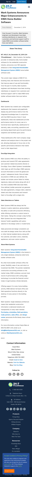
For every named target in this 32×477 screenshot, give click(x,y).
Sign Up (8, 1)
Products (16, 414)
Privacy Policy (8, 474)
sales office (15, 315)
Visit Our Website (19, 362)
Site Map (25, 474)
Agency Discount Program (16, 419)
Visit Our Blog (17, 365)
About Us (16, 431)
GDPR (20, 466)
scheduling (12, 312)
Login (13, 1)
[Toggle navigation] (29, 7)
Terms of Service (17, 474)
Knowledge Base (16, 443)
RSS (16, 446)
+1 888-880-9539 (17, 389)
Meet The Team (16, 436)
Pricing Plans (16, 417)
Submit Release (21, 1)
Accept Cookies (9, 471)
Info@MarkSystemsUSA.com (10, 330)
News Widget (16, 448)
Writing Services (16, 422)
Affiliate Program (16, 424)
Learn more (7, 464)
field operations (22, 312)
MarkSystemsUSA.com (14, 333)
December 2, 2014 (20, 27)
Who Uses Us (16, 434)
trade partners (6, 315)
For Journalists (16, 451)
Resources (16, 441)
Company (16, 428)
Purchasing (4, 312)
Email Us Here (18, 360)
